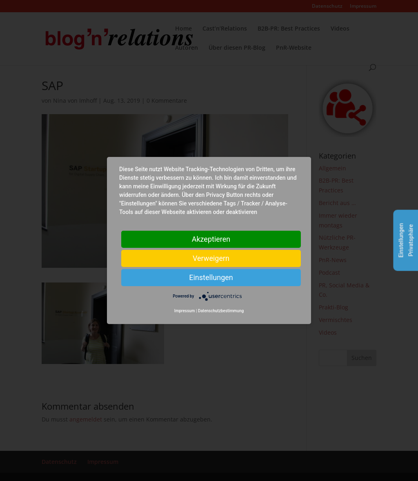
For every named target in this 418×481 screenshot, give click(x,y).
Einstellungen (211, 277)
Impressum (184, 311)
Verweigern (211, 258)
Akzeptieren (211, 239)
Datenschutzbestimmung (221, 311)
